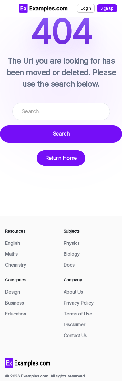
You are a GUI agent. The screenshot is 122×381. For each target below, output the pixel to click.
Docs (69, 265)
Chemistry (15, 265)
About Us (73, 292)
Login (86, 8)
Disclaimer (74, 324)
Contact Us (75, 335)
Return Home (61, 158)
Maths (11, 254)
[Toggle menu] (9, 8)
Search (61, 133)
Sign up (107, 8)
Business (14, 303)
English (12, 243)
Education (15, 313)
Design (12, 292)
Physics (72, 243)
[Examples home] (27, 362)
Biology (72, 254)
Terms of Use (78, 313)
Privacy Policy (79, 303)
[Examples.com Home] (43, 8)
